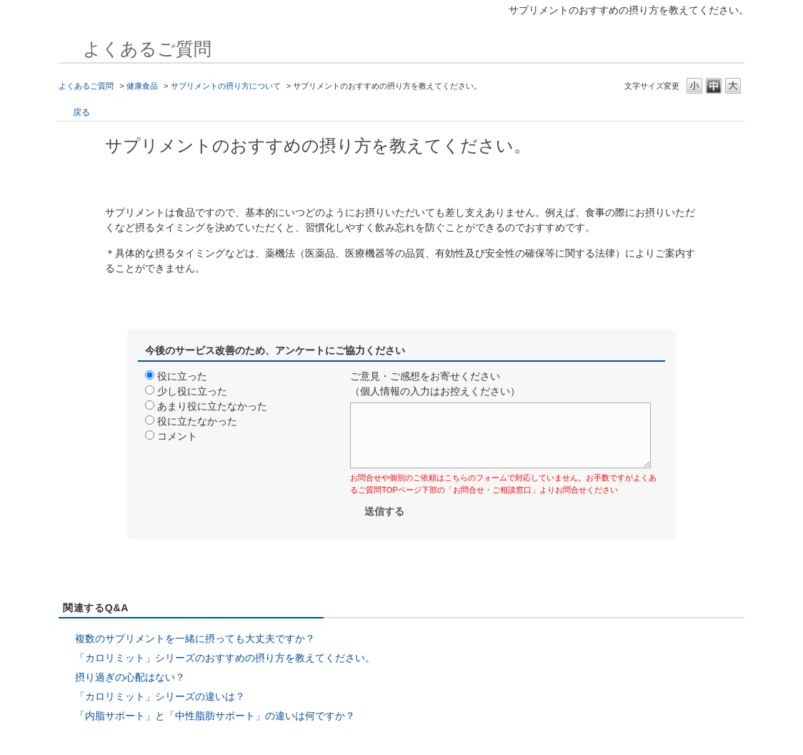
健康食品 (142, 86)
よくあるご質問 (86, 86)
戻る (81, 112)
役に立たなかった (197, 421)
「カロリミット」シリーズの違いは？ (160, 696)
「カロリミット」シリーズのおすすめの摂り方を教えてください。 (225, 657)
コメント (177, 436)
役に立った (182, 376)
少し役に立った (192, 391)
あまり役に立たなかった (212, 406)
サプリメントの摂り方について (226, 86)
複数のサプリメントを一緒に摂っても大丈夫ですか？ (195, 638)
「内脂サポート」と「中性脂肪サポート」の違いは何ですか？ (215, 715)
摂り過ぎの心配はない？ (130, 677)
